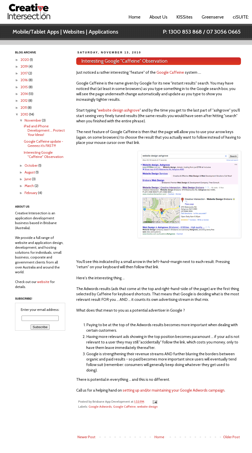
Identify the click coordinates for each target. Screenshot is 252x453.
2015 (25, 87)
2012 (24, 100)
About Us (158, 17)
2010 (25, 114)
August (30, 172)
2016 (25, 80)
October (31, 165)
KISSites (185, 17)
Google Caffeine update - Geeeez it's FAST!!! (43, 143)
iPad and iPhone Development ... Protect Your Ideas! (44, 130)
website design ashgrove (119, 110)
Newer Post (86, 437)
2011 (24, 107)
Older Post (231, 437)
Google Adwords (100, 406)
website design (147, 406)
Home (134, 17)
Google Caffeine (170, 72)
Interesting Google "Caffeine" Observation (124, 61)
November (33, 120)
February (31, 193)
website (43, 282)
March (30, 186)
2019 (25, 66)
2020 (25, 59)
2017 (24, 73)
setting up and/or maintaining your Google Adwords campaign (173, 390)
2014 (25, 94)
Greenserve (213, 17)
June (28, 179)
